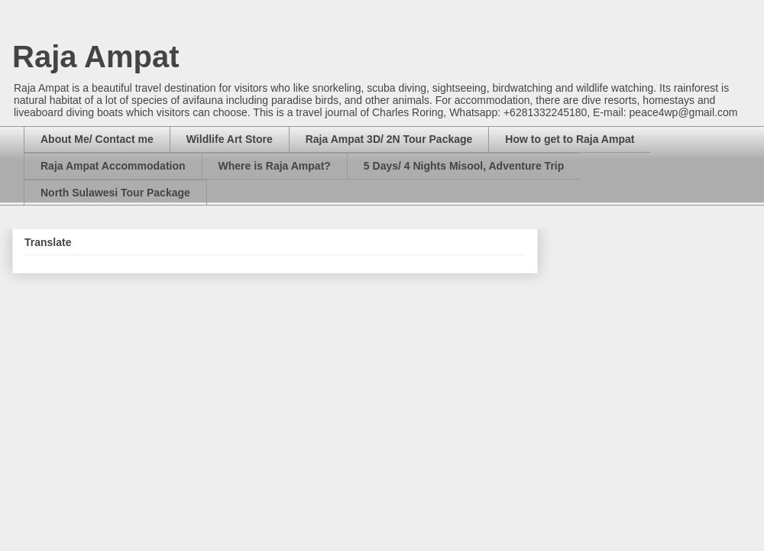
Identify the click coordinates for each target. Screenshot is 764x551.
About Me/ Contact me (97, 139)
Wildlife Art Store (229, 139)
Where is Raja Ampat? (275, 166)
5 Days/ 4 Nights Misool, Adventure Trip (464, 166)
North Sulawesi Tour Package (115, 192)
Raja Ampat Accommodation (113, 166)
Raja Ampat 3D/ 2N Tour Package (389, 139)
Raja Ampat (96, 56)
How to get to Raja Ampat (569, 139)
